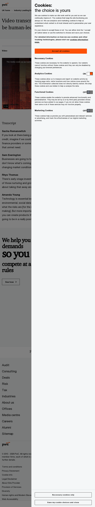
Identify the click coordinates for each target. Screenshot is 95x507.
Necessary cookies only (63, 495)
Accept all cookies (60, 51)
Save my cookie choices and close (63, 502)
